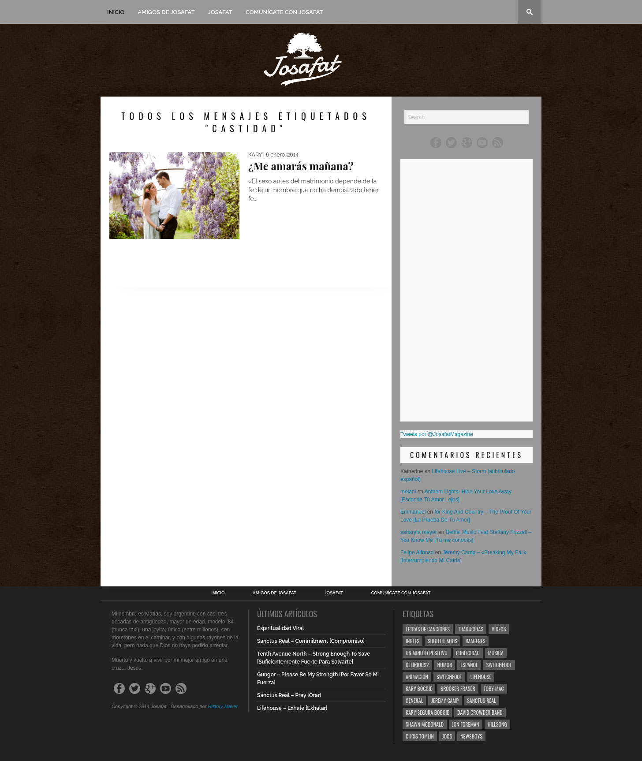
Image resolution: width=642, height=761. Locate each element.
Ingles (412, 641)
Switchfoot (499, 664)
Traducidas (470, 629)
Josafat (220, 12)
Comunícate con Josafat (284, 12)
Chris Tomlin (420, 736)
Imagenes (475, 641)
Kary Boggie (419, 688)
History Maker (223, 706)
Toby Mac (494, 688)
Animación (417, 676)
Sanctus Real (481, 700)
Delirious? (417, 664)
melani (408, 492)
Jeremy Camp (445, 700)
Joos (447, 736)
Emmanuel (413, 512)
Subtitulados (442, 641)
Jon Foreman (465, 724)
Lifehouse (481, 676)
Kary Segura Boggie (427, 712)
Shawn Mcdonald (425, 724)
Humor (444, 664)
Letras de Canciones (428, 629)
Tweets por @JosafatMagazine (436, 434)
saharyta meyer (418, 532)
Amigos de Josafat (166, 12)
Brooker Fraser (457, 688)
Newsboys (471, 736)
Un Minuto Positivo (427, 653)
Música (496, 653)
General (414, 700)
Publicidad (468, 653)
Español (469, 664)
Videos (499, 629)
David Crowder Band (479, 712)
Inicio (115, 12)
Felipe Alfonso (416, 552)
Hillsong (497, 724)
